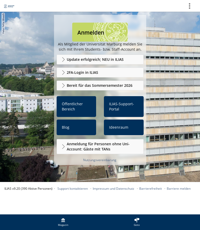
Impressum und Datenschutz (113, 188)
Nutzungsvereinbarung (99, 160)
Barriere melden (179, 188)
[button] (100, 59)
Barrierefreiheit (150, 188)
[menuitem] (63, 222)
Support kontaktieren (72, 188)
